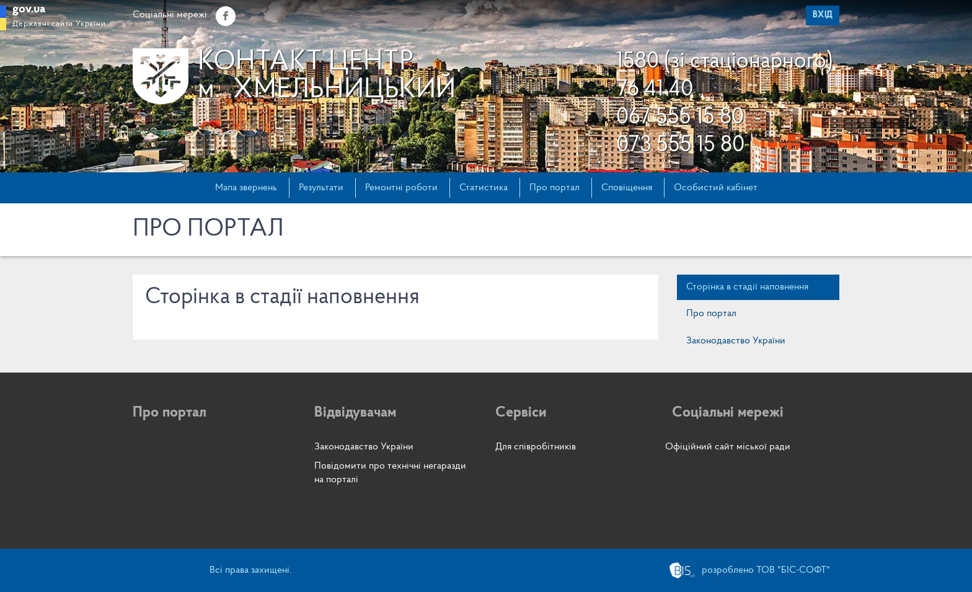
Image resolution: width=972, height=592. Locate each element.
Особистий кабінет (716, 188)
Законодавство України (735, 341)
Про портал (554, 188)
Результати (321, 188)
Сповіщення (626, 188)
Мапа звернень (246, 188)
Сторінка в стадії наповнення (747, 287)
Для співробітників (535, 447)
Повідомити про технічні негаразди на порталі (390, 472)
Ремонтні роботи (401, 188)
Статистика (483, 188)
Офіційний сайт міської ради (727, 447)
